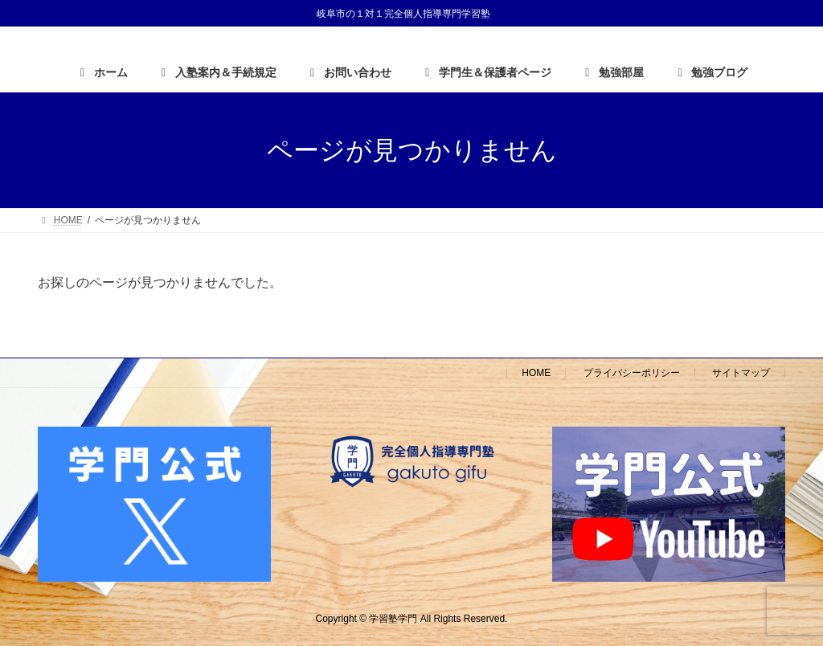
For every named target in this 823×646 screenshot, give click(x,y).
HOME (536, 372)
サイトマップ (741, 372)
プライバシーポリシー (631, 372)
